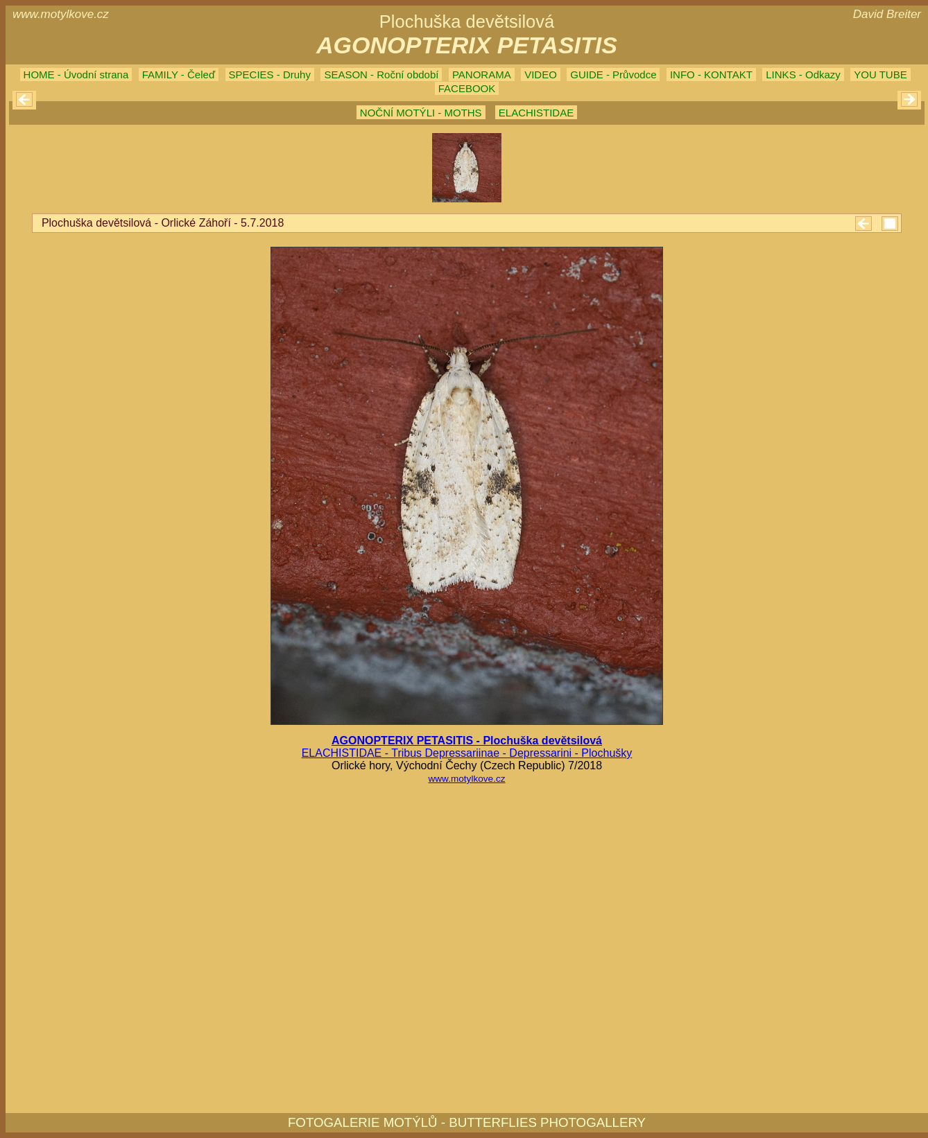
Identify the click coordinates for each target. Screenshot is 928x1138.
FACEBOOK (467, 88)
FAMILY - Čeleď (178, 74)
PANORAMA (481, 74)
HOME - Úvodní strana (76, 74)
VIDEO (540, 74)
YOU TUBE (880, 74)
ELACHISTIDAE (536, 113)
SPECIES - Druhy (270, 74)
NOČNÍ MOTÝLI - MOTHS (421, 113)
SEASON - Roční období (381, 74)
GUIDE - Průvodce (613, 74)
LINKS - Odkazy (803, 74)
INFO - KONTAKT (711, 74)
